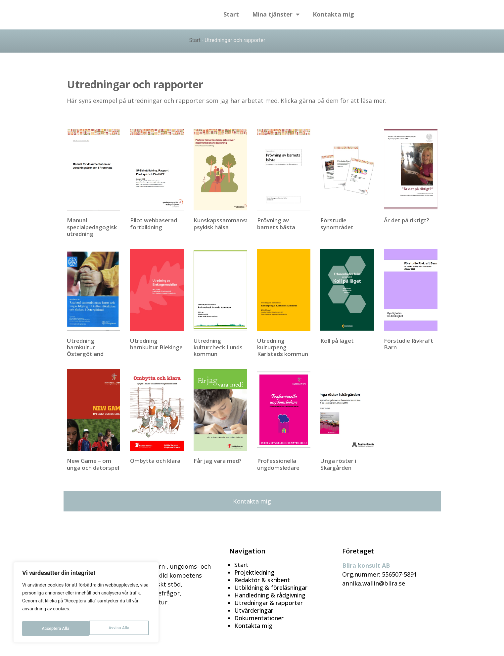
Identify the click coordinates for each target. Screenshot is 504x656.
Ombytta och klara (155, 460)
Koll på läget (337, 340)
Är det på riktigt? (406, 220)
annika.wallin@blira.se (373, 583)
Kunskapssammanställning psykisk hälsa (230, 223)
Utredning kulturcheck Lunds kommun (218, 347)
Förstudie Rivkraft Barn (408, 344)
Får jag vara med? (218, 460)
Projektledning (254, 572)
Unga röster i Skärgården (338, 464)
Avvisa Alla (51, 628)
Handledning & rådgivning (269, 595)
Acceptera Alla (117, 628)
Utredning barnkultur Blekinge (156, 344)
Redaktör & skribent (262, 580)
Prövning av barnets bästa (276, 223)
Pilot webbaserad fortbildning (153, 223)
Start (231, 15)
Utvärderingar (253, 610)
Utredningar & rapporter (268, 603)
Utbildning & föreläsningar (270, 587)
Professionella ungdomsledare (278, 464)
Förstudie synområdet (336, 223)
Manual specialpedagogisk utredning (92, 227)
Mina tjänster (275, 14)
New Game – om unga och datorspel (93, 464)
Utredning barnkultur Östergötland (85, 347)
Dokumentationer (259, 618)
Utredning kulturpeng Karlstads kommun (282, 347)
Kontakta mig (333, 15)
